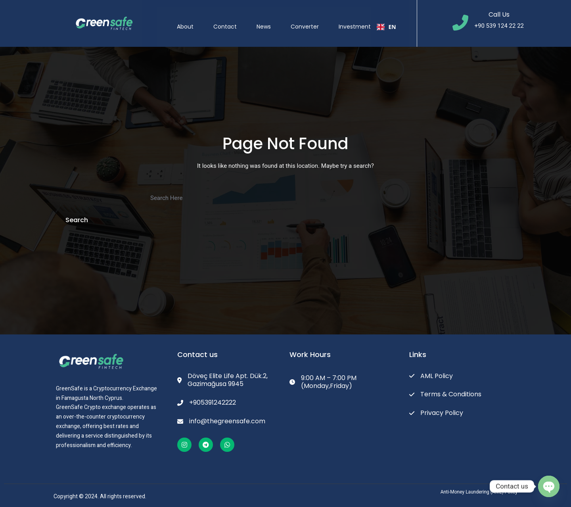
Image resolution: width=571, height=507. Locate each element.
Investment (361, 19)
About (192, 19)
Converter (311, 19)
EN (393, 19)
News (270, 19)
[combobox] (393, 20)
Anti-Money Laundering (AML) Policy (479, 492)
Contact (231, 19)
